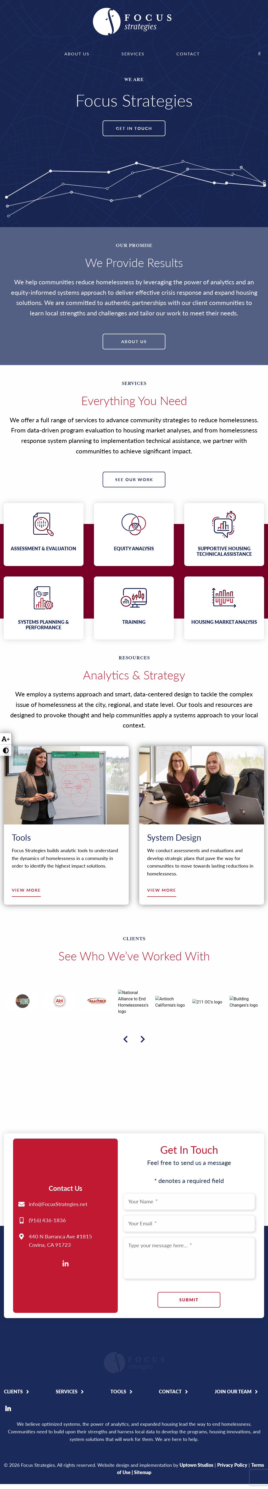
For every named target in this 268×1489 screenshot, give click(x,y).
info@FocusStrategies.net (58, 1127)
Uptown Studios (196, 1419)
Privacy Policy (232, 1419)
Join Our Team (233, 1345)
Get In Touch (134, 128)
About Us (77, 54)
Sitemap (142, 1426)
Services (132, 54)
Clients (13, 1345)
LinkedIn (8, 1363)
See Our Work (134, 479)
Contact (188, 54)
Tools (118, 1345)
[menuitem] (77, 54)
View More (26, 890)
